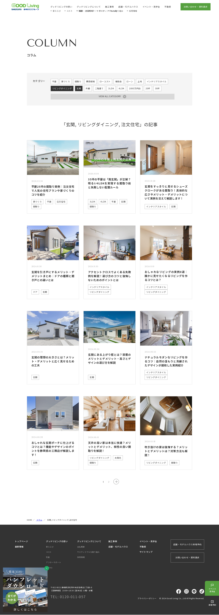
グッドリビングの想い (61, 6)
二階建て (99, 88)
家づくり (65, 81)
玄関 (79, 88)
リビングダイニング (62, 88)
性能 (48, 557)
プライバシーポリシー (146, 598)
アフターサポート (53, 562)
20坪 (148, 88)
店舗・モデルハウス (128, 6)
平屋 (54, 81)
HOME (29, 520)
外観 (88, 88)
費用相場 (90, 81)
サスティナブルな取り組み (88, 552)
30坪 (157, 88)
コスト (49, 552)
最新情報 (19, 546)
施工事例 (109, 6)
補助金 (118, 81)
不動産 (167, 6)
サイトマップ (146, 552)
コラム (39, 520)
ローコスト (105, 81)
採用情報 (81, 557)
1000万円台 (135, 88)
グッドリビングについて (89, 6)
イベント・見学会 (151, 6)
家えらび (50, 547)
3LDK (111, 88)
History (49, 567)
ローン (130, 81)
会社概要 (81, 547)
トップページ (21, 541)
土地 (140, 81)
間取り (78, 81)
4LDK (121, 88)
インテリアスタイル (156, 81)
